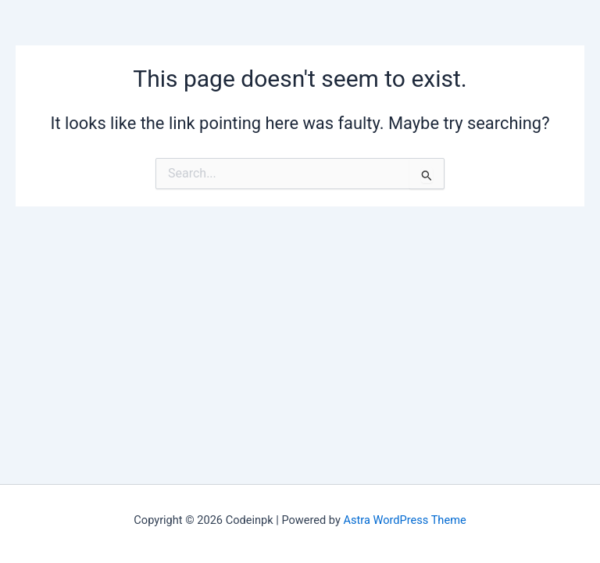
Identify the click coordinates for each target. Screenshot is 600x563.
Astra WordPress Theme (405, 520)
